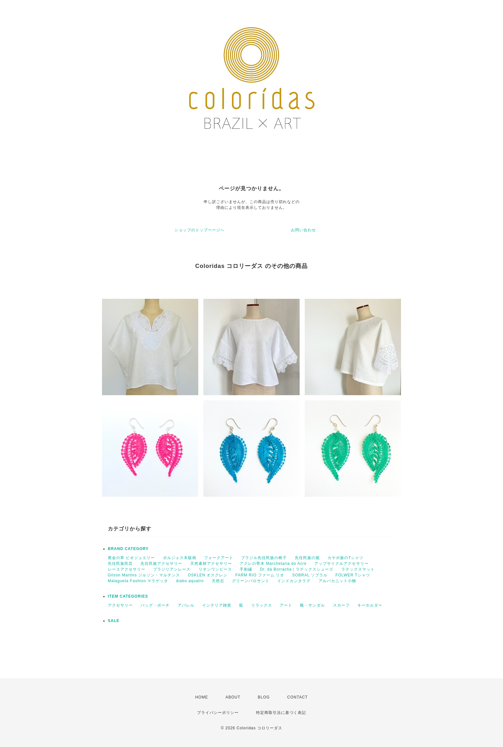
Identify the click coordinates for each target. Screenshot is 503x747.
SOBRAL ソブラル (310, 575)
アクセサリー (120, 605)
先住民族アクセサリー (161, 563)
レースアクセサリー (126, 569)
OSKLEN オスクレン (207, 575)
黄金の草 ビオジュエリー (131, 558)
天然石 (218, 581)
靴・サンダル (312, 605)
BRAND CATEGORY (128, 549)
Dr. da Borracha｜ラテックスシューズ (296, 569)
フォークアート (218, 558)
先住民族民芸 (120, 563)
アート (286, 605)
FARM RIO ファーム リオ (260, 575)
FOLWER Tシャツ (353, 575)
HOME (201, 697)
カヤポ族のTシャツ (345, 558)
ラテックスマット (358, 569)
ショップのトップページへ (200, 230)
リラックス (261, 605)
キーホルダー (369, 605)
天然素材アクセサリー (211, 563)
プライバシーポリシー (218, 712)
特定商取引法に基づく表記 (281, 712)
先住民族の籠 (307, 558)
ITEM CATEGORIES (128, 596)
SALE (113, 620)
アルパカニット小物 (337, 581)
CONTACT (297, 697)
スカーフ (341, 605)
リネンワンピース (215, 569)
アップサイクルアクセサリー (341, 563)
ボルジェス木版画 (179, 558)
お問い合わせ (303, 230)
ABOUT (233, 697)
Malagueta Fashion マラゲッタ (138, 581)
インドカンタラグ (294, 581)
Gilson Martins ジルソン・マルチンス (144, 575)
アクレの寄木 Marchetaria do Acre (273, 563)
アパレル (186, 605)
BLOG (264, 697)
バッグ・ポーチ (155, 605)
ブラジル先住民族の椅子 (264, 558)
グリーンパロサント (250, 581)
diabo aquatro (190, 581)
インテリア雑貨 (216, 605)
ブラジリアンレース (172, 569)
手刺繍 (246, 569)
